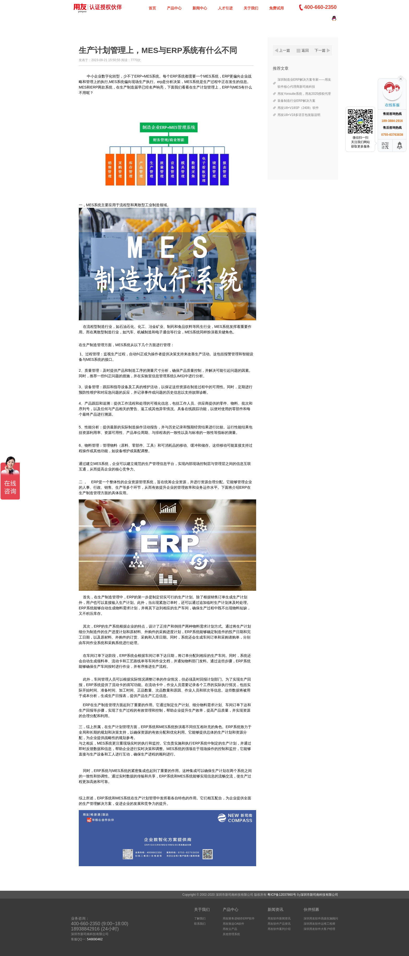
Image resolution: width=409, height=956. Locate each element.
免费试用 (276, 8)
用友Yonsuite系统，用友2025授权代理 (304, 94)
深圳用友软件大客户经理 (319, 928)
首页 (152, 8)
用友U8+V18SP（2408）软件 (298, 108)
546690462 (95, 939)
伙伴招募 (311, 909)
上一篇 (284, 50)
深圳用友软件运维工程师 (319, 923)
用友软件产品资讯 (279, 923)
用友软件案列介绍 (279, 928)
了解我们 (200, 918)
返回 (305, 50)
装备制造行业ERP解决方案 (296, 101)
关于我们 (251, 8)
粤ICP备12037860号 (281, 894)
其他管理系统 (231, 934)
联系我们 (200, 923)
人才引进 (225, 8)
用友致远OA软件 (233, 923)
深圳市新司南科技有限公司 (319, 894)
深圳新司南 (97, 7)
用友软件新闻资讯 (279, 918)
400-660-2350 (320, 7)
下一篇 (320, 50)
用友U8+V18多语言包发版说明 (299, 115)
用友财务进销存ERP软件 (239, 918)
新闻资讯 (275, 909)
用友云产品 (230, 928)
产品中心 (174, 8)
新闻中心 (200, 8)
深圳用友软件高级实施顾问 (321, 918)
